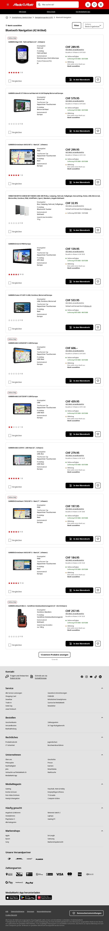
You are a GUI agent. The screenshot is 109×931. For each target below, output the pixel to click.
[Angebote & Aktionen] (13, 812)
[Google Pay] (9, 882)
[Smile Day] (9, 706)
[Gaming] (8, 789)
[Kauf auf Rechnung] (39, 874)
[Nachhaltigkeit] (11, 766)
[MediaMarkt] (23, 4)
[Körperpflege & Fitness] (56, 792)
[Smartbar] (9, 699)
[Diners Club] (90, 874)
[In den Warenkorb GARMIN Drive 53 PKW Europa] (79, 281)
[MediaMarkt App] (11, 775)
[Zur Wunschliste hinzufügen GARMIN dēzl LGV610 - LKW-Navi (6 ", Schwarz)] (98, 485)
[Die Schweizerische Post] (9, 859)
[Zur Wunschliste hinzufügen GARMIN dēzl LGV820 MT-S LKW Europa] (98, 381)
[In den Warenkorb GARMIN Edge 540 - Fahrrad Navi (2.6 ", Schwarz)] (79, 79)
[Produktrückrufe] (11, 742)
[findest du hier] (15, 678)
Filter (76, 25)
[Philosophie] (10, 763)
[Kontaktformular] (41, 678)
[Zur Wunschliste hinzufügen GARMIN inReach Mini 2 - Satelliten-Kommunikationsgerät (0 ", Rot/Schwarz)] (98, 643)
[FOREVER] (51, 696)
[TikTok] (96, 676)
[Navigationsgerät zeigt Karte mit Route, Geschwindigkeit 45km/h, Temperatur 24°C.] (22, 105)
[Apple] (8, 835)
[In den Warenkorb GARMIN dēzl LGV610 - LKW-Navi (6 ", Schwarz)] (79, 485)
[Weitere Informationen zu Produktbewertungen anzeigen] (22, 72)
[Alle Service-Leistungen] (14, 693)
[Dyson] (8, 839)
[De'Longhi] (51, 835)
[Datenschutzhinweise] (17, 911)
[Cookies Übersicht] (11, 915)
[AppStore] (12, 897)
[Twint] (49, 874)
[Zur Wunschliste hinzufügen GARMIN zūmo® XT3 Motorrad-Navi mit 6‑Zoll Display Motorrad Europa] (98, 131)
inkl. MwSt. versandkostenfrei (75, 50)
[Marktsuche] (52, 772)
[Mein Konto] (88, 4)
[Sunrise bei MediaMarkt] (56, 702)
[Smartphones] (10, 816)
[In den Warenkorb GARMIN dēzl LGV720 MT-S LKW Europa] (79, 434)
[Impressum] (30, 911)
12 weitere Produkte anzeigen (54, 654)
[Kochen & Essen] (11, 792)
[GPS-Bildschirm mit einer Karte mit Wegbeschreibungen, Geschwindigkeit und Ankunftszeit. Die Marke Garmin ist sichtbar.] (22, 460)
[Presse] (50, 763)
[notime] (29, 859)
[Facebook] (83, 676)
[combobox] (59, 4)
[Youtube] (92, 676)
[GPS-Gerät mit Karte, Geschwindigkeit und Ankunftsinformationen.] (22, 355)
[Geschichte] (52, 759)
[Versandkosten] (11, 725)
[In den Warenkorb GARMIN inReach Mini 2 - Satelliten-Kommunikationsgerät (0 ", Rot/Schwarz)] (79, 643)
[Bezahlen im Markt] (9, 874)
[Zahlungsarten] (53, 722)
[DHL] (19, 859)
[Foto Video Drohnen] (12, 795)
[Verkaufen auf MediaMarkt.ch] (16, 772)
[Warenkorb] (100, 4)
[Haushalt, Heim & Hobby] (56, 789)
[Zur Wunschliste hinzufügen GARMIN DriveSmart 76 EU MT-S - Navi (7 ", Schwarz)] (98, 539)
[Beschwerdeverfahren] (55, 745)
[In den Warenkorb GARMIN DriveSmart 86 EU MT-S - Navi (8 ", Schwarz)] (79, 182)
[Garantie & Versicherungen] (57, 693)
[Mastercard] (69, 874)
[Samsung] (51, 839)
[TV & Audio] (51, 795)
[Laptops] (50, 816)
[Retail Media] (52, 769)
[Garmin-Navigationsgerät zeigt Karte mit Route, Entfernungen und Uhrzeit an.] (22, 307)
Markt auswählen (14, 25)
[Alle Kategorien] (8, 4)
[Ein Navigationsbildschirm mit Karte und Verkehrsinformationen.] (22, 513)
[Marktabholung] (11, 729)
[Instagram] (87, 676)
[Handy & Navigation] (12, 798)
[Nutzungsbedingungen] (44, 911)
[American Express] (79, 874)
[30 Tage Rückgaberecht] (56, 725)
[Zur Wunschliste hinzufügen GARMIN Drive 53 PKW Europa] (98, 281)
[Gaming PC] (51, 819)
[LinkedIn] (101, 676)
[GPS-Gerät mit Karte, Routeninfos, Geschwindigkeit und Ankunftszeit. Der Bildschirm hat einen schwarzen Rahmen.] (22, 256)
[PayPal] (29, 883)
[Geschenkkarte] (11, 722)
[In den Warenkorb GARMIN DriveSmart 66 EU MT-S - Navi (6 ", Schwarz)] (79, 590)
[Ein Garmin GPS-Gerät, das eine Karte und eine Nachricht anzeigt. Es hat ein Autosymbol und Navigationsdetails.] (22, 157)
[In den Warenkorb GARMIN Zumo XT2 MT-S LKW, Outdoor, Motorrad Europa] (79, 327)
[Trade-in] (9, 702)
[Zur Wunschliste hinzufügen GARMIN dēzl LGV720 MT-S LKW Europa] (98, 434)
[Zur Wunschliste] (94, 4)
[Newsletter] (51, 706)
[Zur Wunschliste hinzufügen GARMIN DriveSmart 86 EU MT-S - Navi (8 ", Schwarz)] (98, 182)
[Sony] (7, 842)
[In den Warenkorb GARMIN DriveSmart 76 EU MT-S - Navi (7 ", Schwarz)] (79, 539)
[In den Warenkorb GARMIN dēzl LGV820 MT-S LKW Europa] (79, 381)
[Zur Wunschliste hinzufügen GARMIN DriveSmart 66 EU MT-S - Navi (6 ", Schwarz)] (98, 590)
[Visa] (59, 874)
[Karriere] (50, 766)
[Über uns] (9, 759)
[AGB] (7, 911)
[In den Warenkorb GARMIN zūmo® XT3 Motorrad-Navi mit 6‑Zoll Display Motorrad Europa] (79, 131)
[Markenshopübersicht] (55, 842)
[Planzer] (39, 859)
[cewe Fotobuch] (11, 709)
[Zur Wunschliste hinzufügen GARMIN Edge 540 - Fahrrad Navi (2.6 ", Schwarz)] (98, 79)
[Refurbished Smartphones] (57, 699)
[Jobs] (7, 769)
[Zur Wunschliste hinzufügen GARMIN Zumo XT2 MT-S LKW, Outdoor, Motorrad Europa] (98, 327)
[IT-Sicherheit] (10, 745)
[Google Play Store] (28, 897)
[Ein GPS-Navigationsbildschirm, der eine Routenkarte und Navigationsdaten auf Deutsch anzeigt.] (22, 565)
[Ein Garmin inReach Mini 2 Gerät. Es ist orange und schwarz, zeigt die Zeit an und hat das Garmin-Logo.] (22, 618)
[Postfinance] (19, 882)
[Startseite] (7, 17)
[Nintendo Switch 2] (54, 812)
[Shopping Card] (11, 696)
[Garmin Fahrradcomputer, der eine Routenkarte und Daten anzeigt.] (22, 54)
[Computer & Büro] (54, 798)
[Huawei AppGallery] (44, 897)
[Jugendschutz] (52, 742)
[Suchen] (39, 4)
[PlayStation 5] (10, 819)
